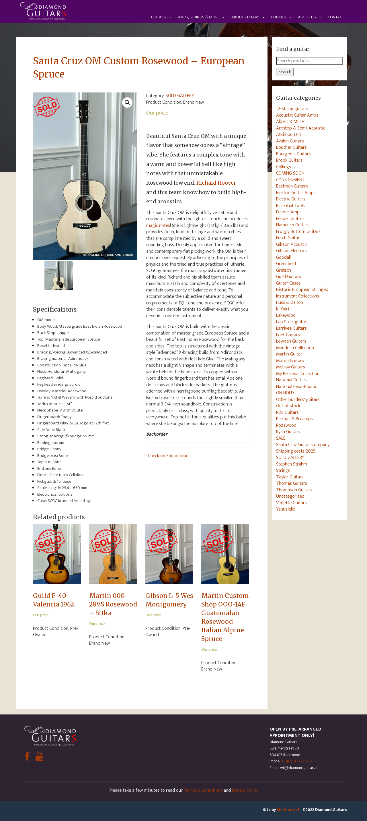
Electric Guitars (290, 199)
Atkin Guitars (288, 134)
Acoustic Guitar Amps (297, 115)
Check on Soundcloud (168, 456)
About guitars (248, 17)
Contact (336, 17)
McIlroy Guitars (290, 367)
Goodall (283, 257)
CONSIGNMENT (290, 180)
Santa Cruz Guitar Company (302, 445)
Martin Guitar (289, 354)
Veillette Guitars (291, 503)
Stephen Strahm (291, 464)
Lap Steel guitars (292, 322)
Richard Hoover (216, 182)
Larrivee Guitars (291, 328)
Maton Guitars (290, 361)
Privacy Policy (244, 790)
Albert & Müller (290, 121)
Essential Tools (290, 206)
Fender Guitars (290, 219)
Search (284, 72)
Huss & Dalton (289, 302)
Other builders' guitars (298, 399)
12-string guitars (292, 109)
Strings (283, 470)
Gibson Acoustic (291, 244)
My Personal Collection (297, 374)
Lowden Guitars (291, 341)
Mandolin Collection (295, 348)
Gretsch (283, 270)
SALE (281, 438)
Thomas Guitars (291, 483)
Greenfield (286, 264)
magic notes (158, 225)
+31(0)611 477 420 (296, 761)
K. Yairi (282, 309)
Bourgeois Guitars (293, 154)
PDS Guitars (287, 412)
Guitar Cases (288, 283)
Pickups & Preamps (294, 419)
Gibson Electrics (291, 251)
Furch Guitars (289, 238)
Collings (283, 167)
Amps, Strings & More (202, 17)
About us (310, 17)
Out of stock (288, 406)
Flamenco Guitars (292, 225)
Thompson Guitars (294, 490)
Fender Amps (289, 212)
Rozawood (286, 425)
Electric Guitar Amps (296, 193)
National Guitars (291, 380)
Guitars (161, 17)
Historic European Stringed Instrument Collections (302, 292)
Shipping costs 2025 (295, 451)
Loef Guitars (288, 335)
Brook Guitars (289, 160)
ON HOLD (285, 393)
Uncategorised (290, 496)
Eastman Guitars (292, 186)
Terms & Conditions (203, 790)
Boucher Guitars (291, 147)
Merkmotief (288, 809)
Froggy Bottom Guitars (298, 231)
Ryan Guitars (288, 432)
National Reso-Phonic (296, 387)
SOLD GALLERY (180, 96)
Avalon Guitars (290, 141)
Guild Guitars (288, 277)
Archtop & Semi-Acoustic (300, 128)
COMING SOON (290, 173)
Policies (281, 17)
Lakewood (286, 315)
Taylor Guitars (290, 477)
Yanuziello (285, 509)
